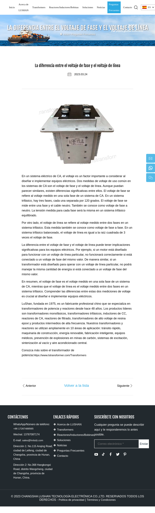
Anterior (30, 385)
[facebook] (110, 454)
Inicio (12, 7)
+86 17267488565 (23, 428)
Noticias (101, 7)
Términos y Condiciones (102, 500)
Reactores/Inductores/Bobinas (64, 7)
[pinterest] (125, 454)
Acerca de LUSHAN (23, 7)
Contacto (127, 7)
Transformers (38, 7)
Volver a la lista (76, 385)
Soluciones (87, 7)
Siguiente (123, 385)
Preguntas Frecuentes (114, 7)
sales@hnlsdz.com (33, 440)
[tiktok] (103, 454)
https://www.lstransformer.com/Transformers (62, 355)
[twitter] (118, 454)
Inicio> (65, 34)
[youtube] (96, 454)
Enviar (144, 443)
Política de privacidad (70, 500)
